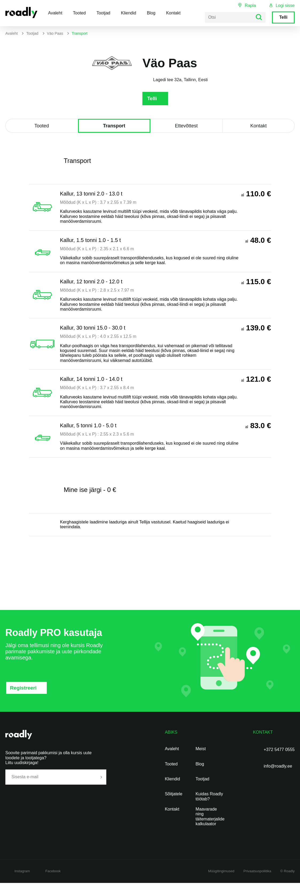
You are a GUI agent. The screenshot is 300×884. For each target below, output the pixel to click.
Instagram (22, 872)
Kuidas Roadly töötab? (209, 797)
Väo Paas (55, 33)
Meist (201, 750)
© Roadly (287, 872)
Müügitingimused (221, 872)
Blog (151, 13)
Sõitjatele (173, 795)
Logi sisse (285, 5)
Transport (114, 127)
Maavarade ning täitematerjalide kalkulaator (210, 817)
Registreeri (24, 689)
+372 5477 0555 (279, 750)
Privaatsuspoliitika (257, 872)
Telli (283, 17)
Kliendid (128, 13)
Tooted (79, 13)
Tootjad (103, 13)
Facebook (53, 872)
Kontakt (173, 13)
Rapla (250, 5)
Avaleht (55, 13)
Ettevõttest (186, 127)
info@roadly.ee (278, 767)
